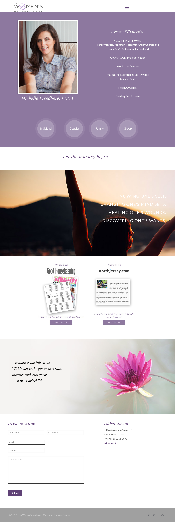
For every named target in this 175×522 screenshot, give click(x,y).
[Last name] (65, 432)
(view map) (110, 443)
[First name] (26, 432)
